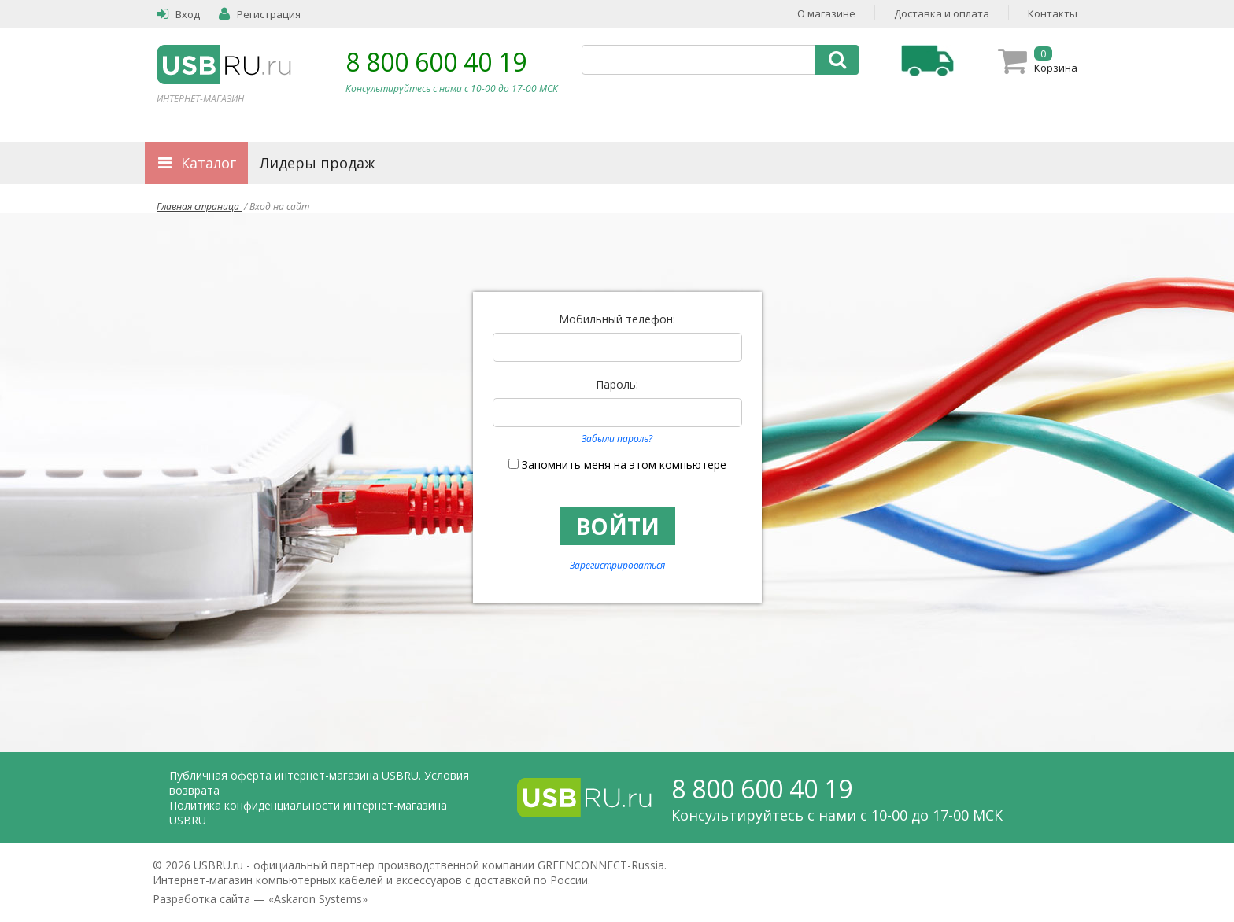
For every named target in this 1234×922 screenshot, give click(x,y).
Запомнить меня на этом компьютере (624, 464)
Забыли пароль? (617, 438)
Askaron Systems (318, 898)
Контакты (1052, 13)
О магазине (826, 13)
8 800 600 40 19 (435, 62)
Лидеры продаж (317, 162)
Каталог (208, 162)
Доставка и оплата (941, 13)
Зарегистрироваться (617, 565)
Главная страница (199, 206)
